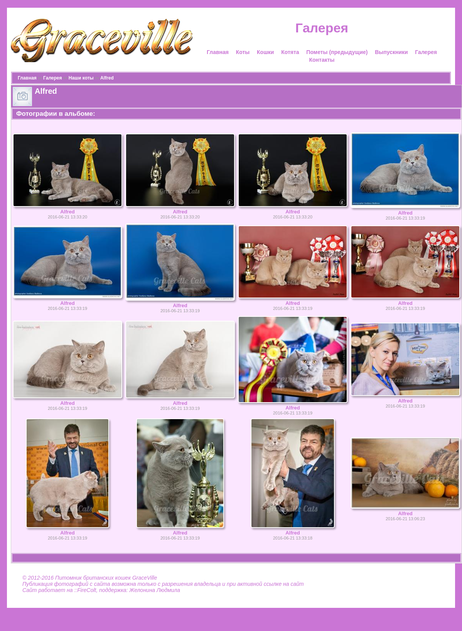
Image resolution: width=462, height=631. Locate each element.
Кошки (265, 52)
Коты (243, 52)
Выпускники (391, 52)
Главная (218, 52)
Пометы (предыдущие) (337, 52)
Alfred (107, 78)
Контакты (321, 60)
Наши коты (81, 78)
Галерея (426, 52)
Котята (290, 52)
